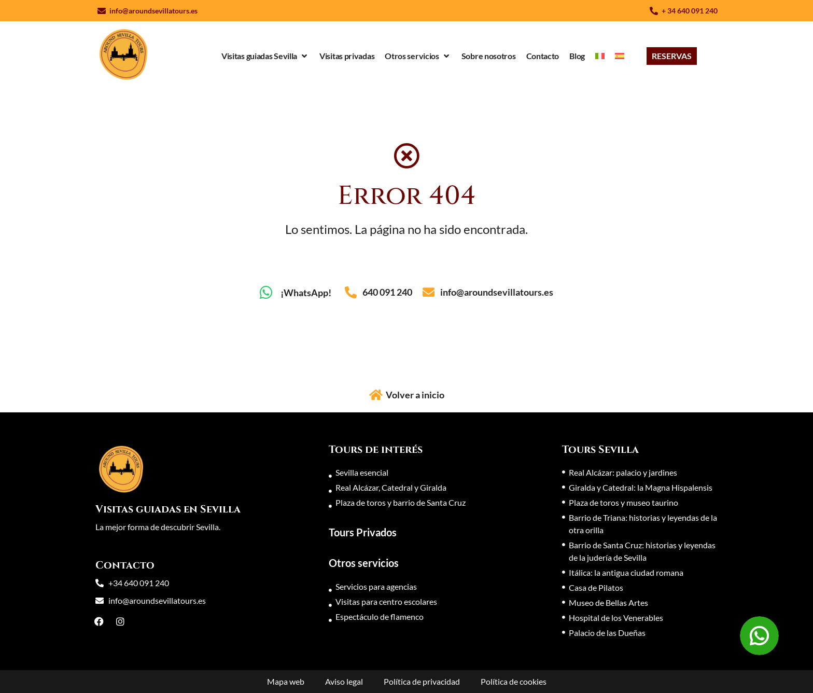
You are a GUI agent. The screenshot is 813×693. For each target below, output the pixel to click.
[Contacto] (543, 56)
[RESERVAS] (672, 56)
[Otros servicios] (418, 56)
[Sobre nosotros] (488, 56)
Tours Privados (363, 532)
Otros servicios (364, 563)
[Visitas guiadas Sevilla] (265, 56)
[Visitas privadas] (347, 56)
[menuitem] (600, 56)
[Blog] (577, 56)
